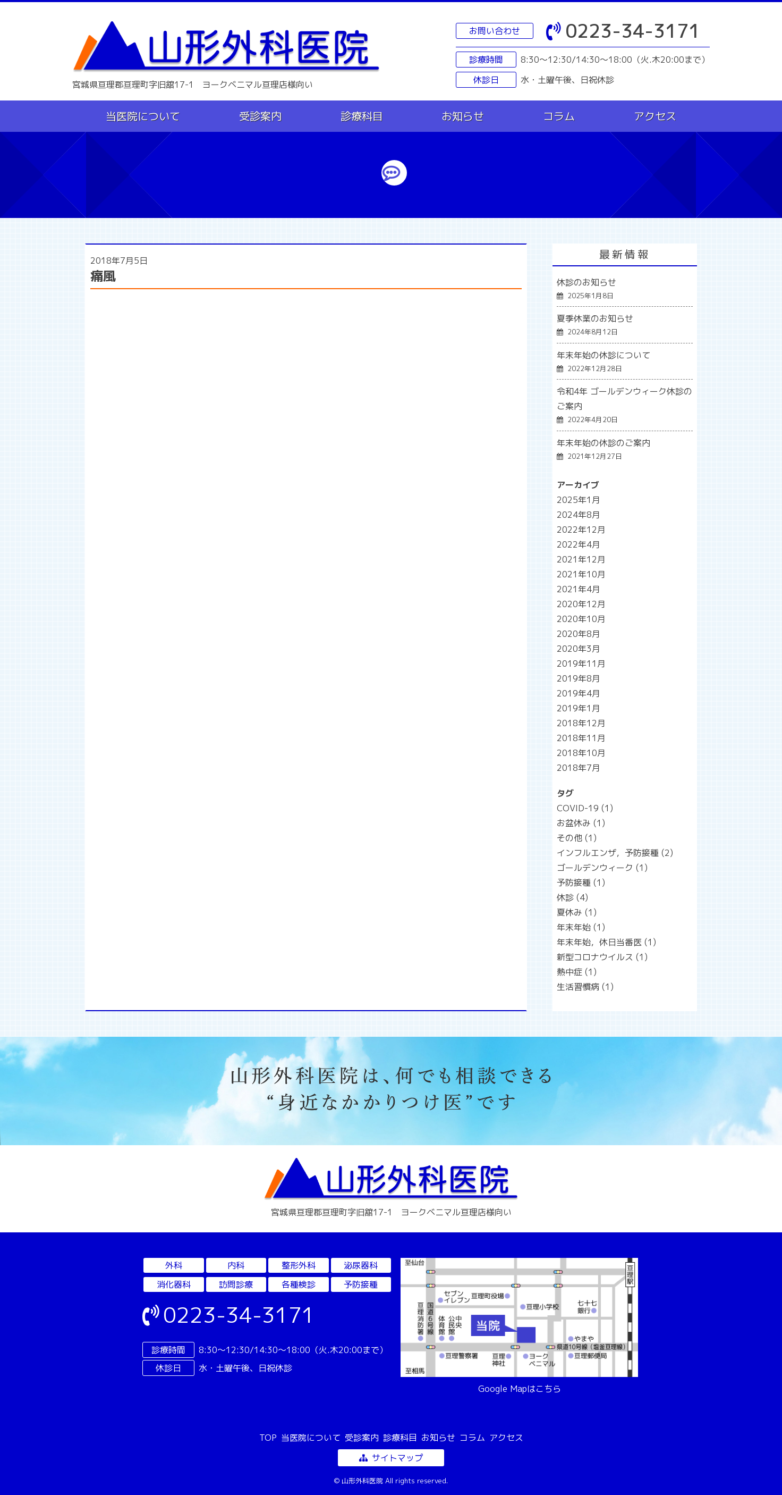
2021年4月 (578, 589)
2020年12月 (581, 604)
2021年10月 (581, 574)
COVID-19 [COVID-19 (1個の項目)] (585, 808)
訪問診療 (236, 1284)
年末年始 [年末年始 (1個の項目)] (581, 927)
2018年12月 (581, 723)
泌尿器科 (361, 1265)
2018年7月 (578, 768)
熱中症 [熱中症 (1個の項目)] (577, 972)
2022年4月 (578, 544)
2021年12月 (581, 559)
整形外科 (299, 1265)
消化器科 (174, 1284)
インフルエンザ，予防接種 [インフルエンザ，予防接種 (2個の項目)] (615, 853)
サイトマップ (391, 1458)
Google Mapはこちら (519, 1389)
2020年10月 (581, 619)
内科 (235, 1265)
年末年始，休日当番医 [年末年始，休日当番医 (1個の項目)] (606, 942)
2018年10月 (581, 753)
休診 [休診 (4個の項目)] (572, 897)
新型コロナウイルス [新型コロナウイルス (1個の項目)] (602, 957)
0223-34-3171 (623, 31)
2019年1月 (578, 708)
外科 (173, 1265)
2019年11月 (581, 663)
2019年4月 (578, 693)
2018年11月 (581, 738)
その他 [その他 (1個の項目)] (577, 838)
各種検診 (299, 1284)
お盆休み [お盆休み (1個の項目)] (581, 823)
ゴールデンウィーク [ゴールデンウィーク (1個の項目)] (602, 868)
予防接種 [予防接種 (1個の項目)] (581, 882)
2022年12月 (581, 529)
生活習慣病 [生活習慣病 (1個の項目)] (585, 987)
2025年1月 (578, 500)
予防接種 (361, 1284)
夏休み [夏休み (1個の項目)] (577, 912)
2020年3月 (578, 648)
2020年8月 (578, 634)
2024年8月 (578, 514)
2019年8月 (578, 678)
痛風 (103, 276)
